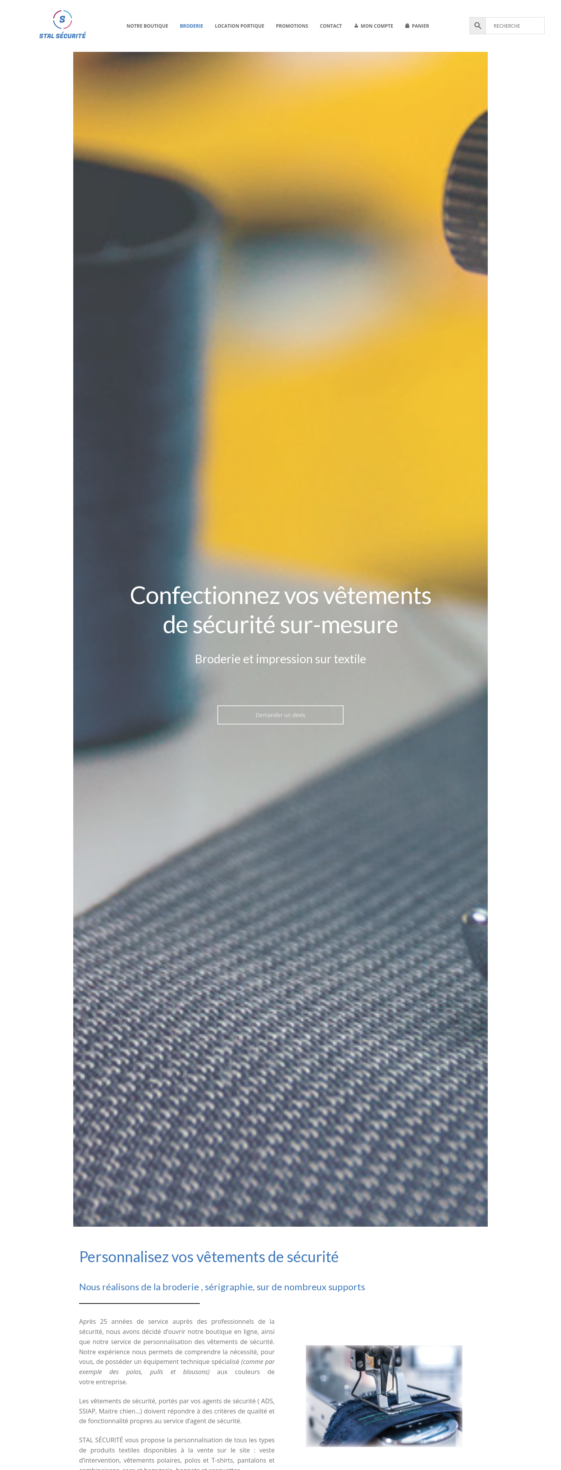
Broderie (191, 26)
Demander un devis (280, 715)
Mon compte (377, 26)
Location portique (239, 26)
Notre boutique (147, 26)
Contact (331, 26)
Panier (420, 26)
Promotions (292, 26)
